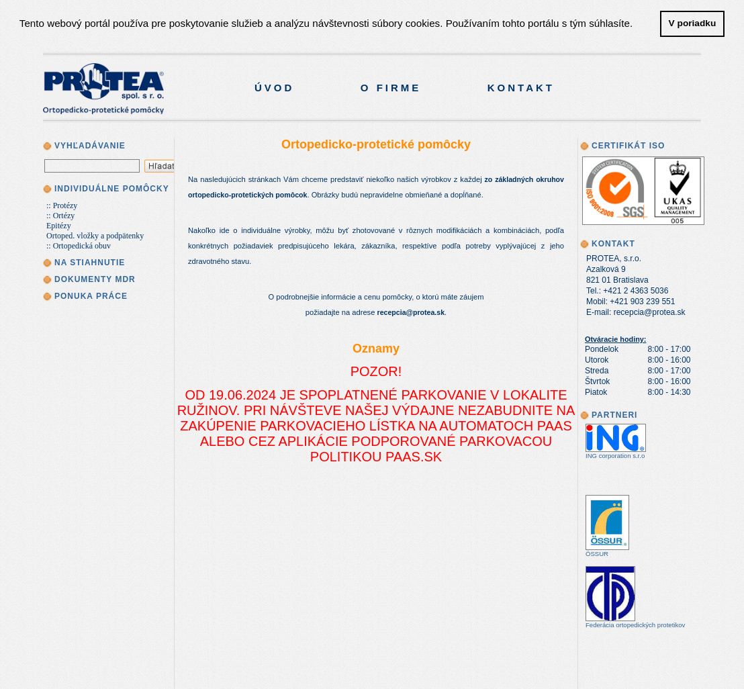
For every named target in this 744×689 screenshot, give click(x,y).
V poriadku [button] (692, 23)
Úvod (274, 87)
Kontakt (521, 87)
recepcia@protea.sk (411, 312)
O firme (391, 87)
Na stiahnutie (89, 262)
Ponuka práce (91, 296)
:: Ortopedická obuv (78, 245)
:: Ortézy (60, 215)
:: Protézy (61, 205)
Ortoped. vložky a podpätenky (95, 235)
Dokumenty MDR (95, 279)
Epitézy (58, 225)
